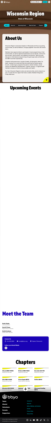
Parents (5, 410)
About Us (13, 25)
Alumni (4, 404)
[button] (2, 2)
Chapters (41, 25)
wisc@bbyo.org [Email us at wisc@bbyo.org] (23, 341)
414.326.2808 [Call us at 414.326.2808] (10, 341)
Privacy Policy (30, 411)
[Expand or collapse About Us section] (46, 79)
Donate (45, 1)
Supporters (6, 413)
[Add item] (45, 25)
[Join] (36, 2)
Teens (4, 401)
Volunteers (6, 407)
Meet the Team (32, 25)
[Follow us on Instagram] (6, 348)
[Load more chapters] (25, 389)
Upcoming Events (22, 25)
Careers (28, 408)
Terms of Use (30, 413)
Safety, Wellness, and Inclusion (34, 406)
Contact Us (29, 401)
